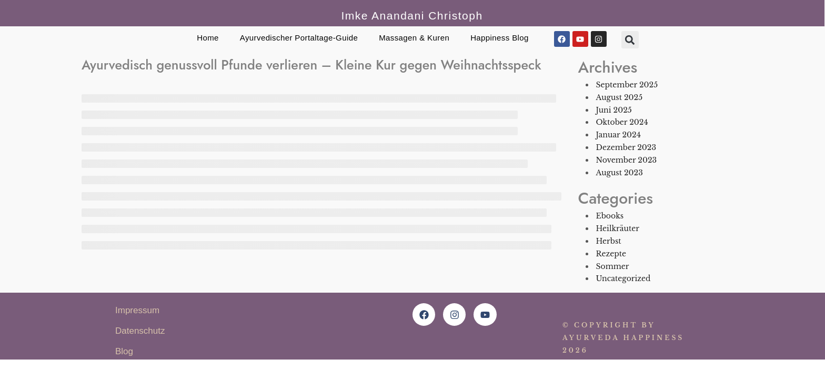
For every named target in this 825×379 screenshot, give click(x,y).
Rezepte (611, 253)
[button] (630, 39)
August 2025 (619, 97)
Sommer (612, 266)
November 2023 (626, 160)
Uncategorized (623, 278)
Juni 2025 (614, 110)
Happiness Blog (499, 37)
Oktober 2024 (622, 122)
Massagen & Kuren (414, 37)
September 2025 (627, 84)
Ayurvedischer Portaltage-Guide (299, 37)
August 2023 (619, 172)
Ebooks (610, 216)
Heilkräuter (617, 228)
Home (208, 37)
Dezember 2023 (626, 147)
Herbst (608, 241)
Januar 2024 (618, 134)
